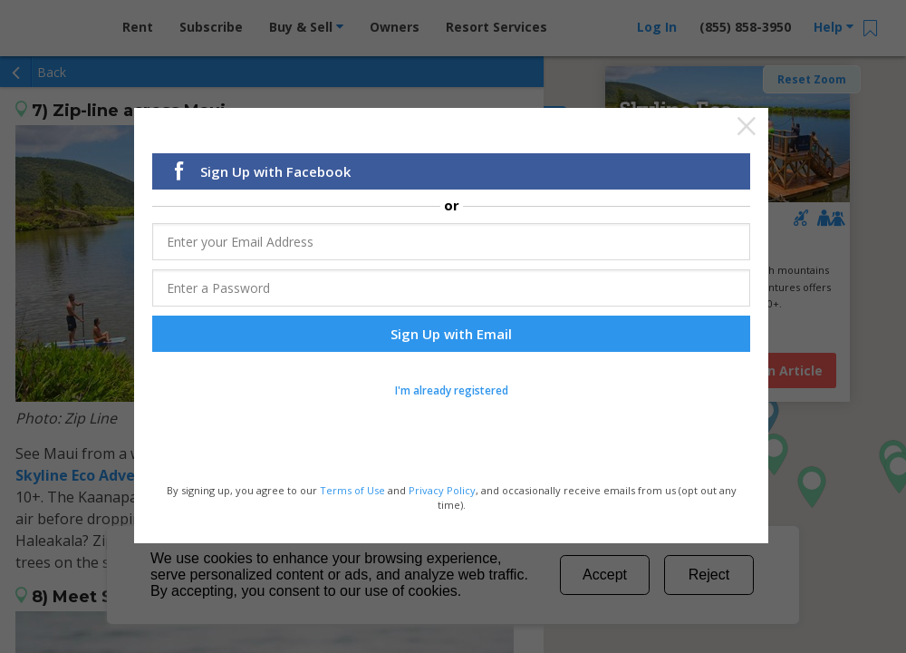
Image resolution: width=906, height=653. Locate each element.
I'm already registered (451, 391)
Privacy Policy (442, 491)
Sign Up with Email (451, 335)
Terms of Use (352, 491)
